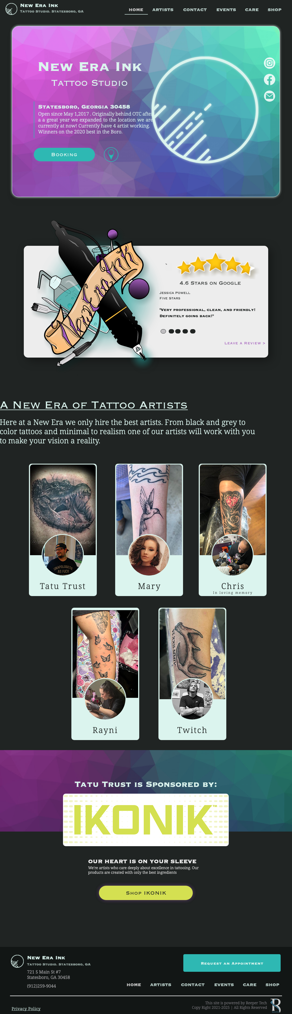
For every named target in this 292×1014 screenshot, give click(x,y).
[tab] (163, 331)
